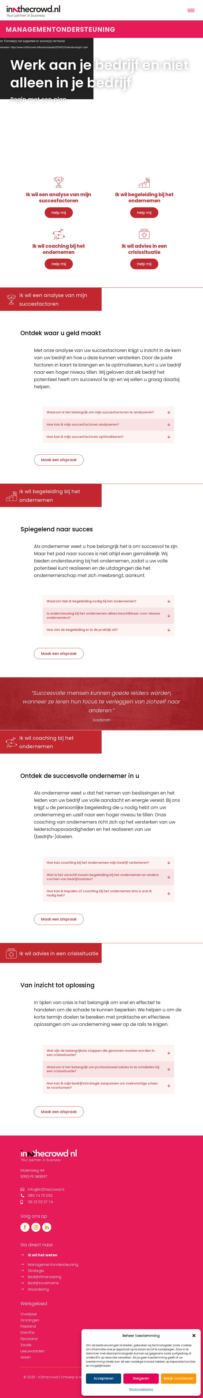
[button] (194, 1335)
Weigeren (141, 1378)
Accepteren (104, 1378)
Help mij (58, 212)
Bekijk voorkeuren (179, 1378)
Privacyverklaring (141, 1389)
